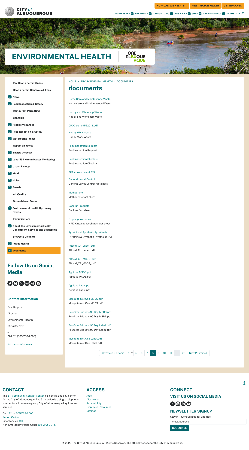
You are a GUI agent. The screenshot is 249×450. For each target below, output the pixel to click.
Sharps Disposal (22, 152)
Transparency (214, 13)
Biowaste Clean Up (24, 236)
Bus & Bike (182, 13)
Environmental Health (96, 81)
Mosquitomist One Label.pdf (85, 338)
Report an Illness (23, 145)
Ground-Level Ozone (25, 201)
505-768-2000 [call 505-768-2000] (24, 413)
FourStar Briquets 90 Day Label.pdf (90, 325)
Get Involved (233, 5)
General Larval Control (82, 179)
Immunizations (21, 218)
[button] (233, 14)
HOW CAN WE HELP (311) (172, 5)
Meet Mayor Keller (205, 5)
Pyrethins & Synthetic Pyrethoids (88, 232)
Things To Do (163, 13)
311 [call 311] (10, 413)
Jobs (196, 13)
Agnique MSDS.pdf (80, 272)
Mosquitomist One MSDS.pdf (86, 298)
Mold (16, 173)
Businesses (124, 13)
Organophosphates (80, 219)
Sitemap (91, 410)
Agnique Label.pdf (79, 285)
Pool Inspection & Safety (27, 131)
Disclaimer (92, 399)
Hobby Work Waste (80, 132)
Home (72, 81)
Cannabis (18, 117)
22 (183, 353)
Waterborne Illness (24, 138)
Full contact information (19, 344)
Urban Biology (21, 166)
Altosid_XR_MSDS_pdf (82, 258)
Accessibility (94, 403)
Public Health (21, 243)
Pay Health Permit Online (28, 83)
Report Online (11, 417)
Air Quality (19, 194)
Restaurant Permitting (26, 110)
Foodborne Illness (23, 124)
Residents (143, 13)
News (16, 96)
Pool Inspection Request (83, 145)
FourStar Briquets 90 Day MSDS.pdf (90, 312)
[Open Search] (243, 13)
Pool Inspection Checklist (83, 159)
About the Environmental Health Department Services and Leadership (35, 227)
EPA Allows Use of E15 (82, 172)
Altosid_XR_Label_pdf (82, 245)
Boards (17, 187)
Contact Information (22, 299)
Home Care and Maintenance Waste (89, 99)
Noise (16, 180)
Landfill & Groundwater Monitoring (34, 159)
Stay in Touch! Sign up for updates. (190, 416)
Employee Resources (98, 407)
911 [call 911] (21, 420)
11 (171, 353)
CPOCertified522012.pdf (83, 125)
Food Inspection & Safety (28, 103)
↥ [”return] (244, 383)
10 (164, 353)
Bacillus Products (79, 205)
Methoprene (76, 192)
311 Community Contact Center (26, 395)
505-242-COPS (46, 424)
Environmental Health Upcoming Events (32, 210)
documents (19, 250)
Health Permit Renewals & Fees (32, 90)
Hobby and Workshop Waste (85, 112)
